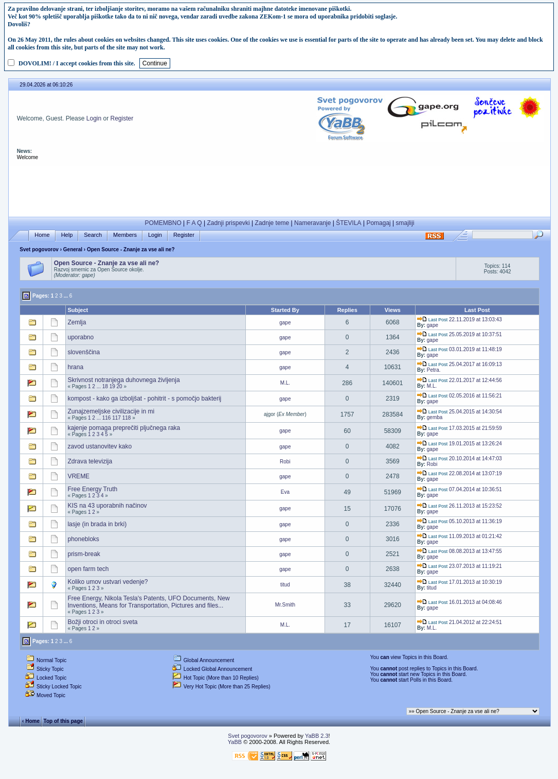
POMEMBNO (163, 223)
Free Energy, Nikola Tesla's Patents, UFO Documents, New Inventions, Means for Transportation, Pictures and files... (148, 602)
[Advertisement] (280, 189)
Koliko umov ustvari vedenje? (107, 581)
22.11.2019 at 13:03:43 (459, 319)
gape (285, 322)
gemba (435, 417)
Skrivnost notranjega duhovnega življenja (123, 380)
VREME (78, 476)
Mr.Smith (285, 605)
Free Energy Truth (92, 489)
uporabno (80, 337)
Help (67, 235)
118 (126, 418)
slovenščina (83, 352)
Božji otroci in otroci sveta (102, 622)
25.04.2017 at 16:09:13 (459, 364)
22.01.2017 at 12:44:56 (459, 380)
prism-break (83, 554)
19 (112, 386)
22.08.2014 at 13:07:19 (459, 473)
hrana (75, 367)
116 (106, 418)
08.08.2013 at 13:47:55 (459, 551)
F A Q (194, 223)
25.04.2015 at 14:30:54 (459, 411)
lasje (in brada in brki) (97, 524)
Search (93, 235)
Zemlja (76, 322)
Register (122, 118)
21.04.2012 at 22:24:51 (459, 622)
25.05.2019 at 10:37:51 (459, 334)
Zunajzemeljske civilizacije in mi (110, 411)
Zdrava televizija (89, 461)
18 (105, 386)
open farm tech (88, 569)
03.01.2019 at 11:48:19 (459, 349)
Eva (285, 492)
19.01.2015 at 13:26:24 (459, 443)
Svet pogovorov (39, 249)
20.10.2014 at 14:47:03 (459, 458)
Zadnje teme (272, 223)
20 (119, 386)
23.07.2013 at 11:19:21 (459, 566)
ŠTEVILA (348, 223)
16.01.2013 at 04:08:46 (459, 602)
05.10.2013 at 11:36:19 (459, 521)
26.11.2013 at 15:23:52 (459, 506)
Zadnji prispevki (228, 223)
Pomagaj (378, 223)
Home (42, 235)
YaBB (235, 742)
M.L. (285, 383)
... (66, 296)
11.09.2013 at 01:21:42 (459, 536)
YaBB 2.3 (317, 736)
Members (125, 235)
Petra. (434, 370)
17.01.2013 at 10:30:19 (459, 582)
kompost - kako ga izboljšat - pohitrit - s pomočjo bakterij (144, 398)
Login (93, 118)
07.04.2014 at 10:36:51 (459, 489)
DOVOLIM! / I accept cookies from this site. (77, 63)
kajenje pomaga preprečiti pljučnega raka (123, 427)
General (72, 249)
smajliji (405, 223)
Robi (285, 461)
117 (116, 418)
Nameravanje (312, 223)
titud (285, 584)
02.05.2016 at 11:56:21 (459, 396)
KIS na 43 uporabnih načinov (107, 505)
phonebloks (83, 539)
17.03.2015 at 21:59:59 (459, 428)
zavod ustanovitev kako (99, 446)
